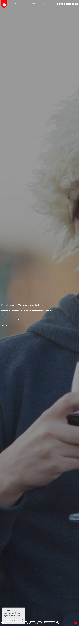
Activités (32, 4)
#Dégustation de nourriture (8, 319)
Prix (39, 622)
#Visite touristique (31, 319)
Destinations (18, 4)
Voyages (45, 4)
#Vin (38, 319)
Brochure (32, 622)
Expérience (5, 315)
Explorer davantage (49, 622)
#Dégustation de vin (21, 319)
